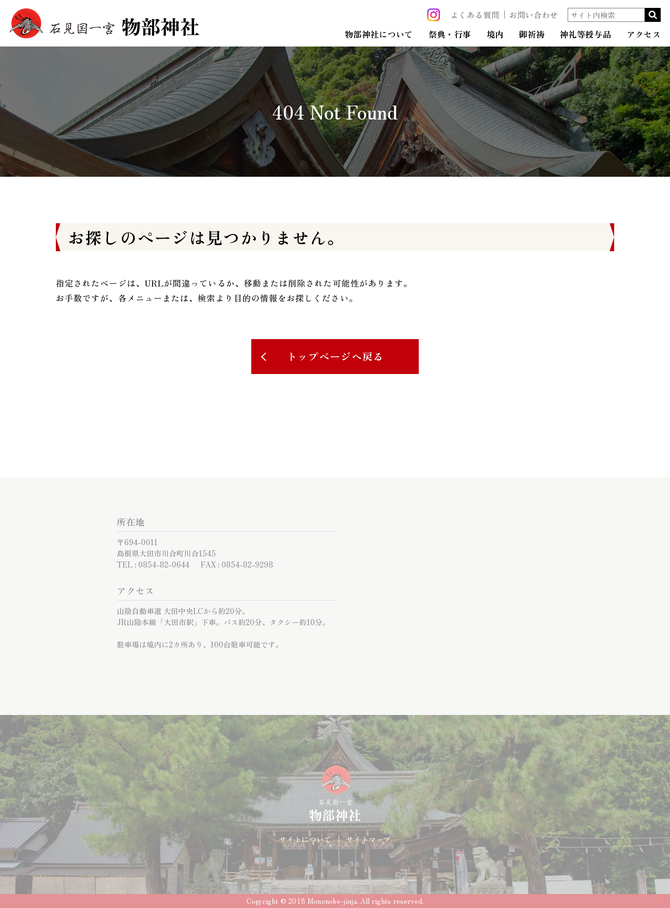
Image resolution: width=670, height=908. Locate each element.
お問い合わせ (533, 14)
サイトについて (305, 839)
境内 (495, 34)
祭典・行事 (450, 34)
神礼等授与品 (585, 34)
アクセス (644, 34)
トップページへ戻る (335, 356)
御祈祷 (531, 34)
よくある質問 (475, 14)
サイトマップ (368, 839)
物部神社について (379, 34)
